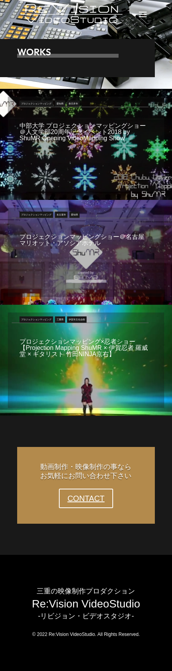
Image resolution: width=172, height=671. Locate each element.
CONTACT (86, 498)
